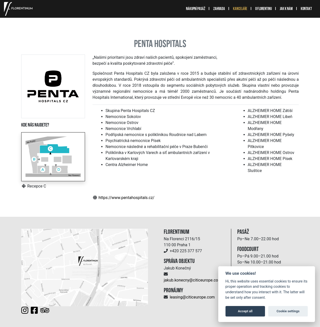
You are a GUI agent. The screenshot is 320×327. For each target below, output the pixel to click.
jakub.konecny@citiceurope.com (193, 280)
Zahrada (219, 9)
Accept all (245, 311)
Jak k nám (286, 9)
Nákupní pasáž (195, 9)
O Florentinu (263, 9)
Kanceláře (240, 9)
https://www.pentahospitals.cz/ (126, 197)
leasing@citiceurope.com (192, 297)
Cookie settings (288, 311)
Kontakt (306, 9)
